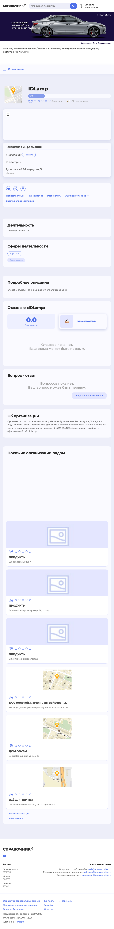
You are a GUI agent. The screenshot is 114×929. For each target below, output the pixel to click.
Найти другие (15, 818)
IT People (19, 921)
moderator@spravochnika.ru (96, 875)
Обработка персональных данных (21, 901)
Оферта (48, 909)
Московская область (25, 48)
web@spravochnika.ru (99, 869)
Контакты (49, 901)
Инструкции (65, 901)
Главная (7, 48)
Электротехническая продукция (80, 48)
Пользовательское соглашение (20, 905)
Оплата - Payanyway (13, 909)
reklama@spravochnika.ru (97, 872)
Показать (29, 155)
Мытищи (43, 48)
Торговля (54, 48)
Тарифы (48, 905)
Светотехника (10, 52)
